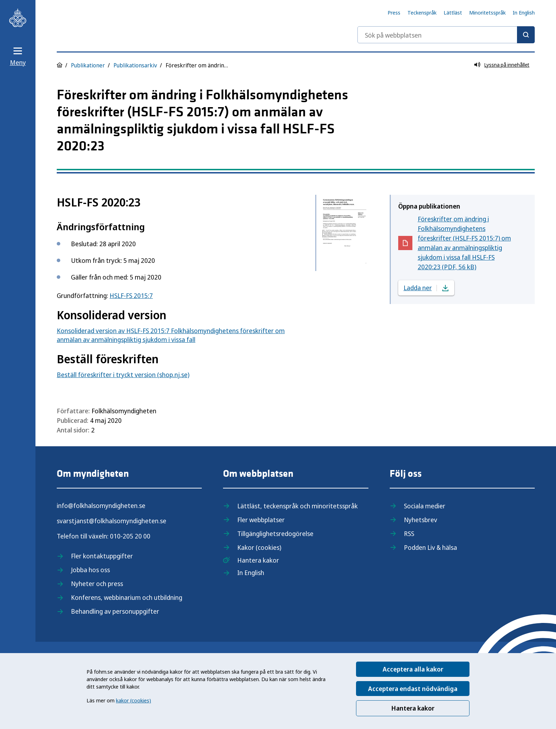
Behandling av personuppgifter (115, 611)
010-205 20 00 (130, 536)
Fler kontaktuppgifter (102, 556)
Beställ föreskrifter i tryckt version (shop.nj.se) (123, 374)
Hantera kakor (412, 708)
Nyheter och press (97, 583)
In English (524, 12)
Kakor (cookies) (259, 547)
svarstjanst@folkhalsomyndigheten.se (111, 521)
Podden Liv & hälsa (430, 547)
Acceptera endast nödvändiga (412, 688)
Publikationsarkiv (135, 65)
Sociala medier (424, 506)
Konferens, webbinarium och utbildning (126, 597)
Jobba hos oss (90, 569)
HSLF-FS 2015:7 (131, 295)
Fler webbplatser (261, 519)
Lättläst (453, 12)
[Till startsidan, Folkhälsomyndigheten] (18, 18)
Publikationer (88, 65)
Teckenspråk (422, 12)
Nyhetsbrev (420, 519)
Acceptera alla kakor (413, 669)
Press (394, 12)
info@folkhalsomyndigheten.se (101, 505)
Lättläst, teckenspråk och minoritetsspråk (297, 506)
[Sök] (526, 34)
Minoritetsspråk (487, 12)
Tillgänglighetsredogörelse (275, 533)
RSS (409, 533)
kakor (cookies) (133, 700)
